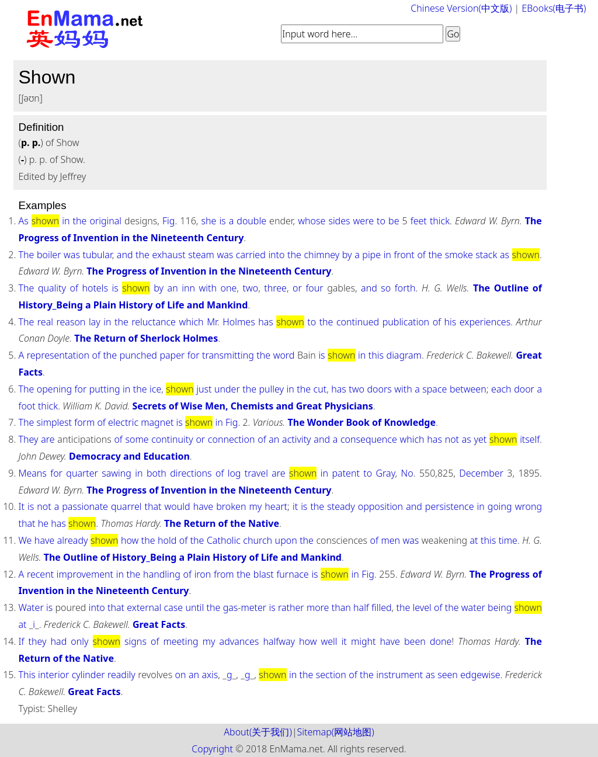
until (194, 607)
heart (276, 506)
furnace (292, 574)
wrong (528, 506)
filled (381, 607)
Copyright (212, 748)
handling (161, 574)
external (144, 607)
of (421, 254)
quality (52, 288)
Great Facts (159, 624)
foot (26, 406)
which (191, 321)
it (295, 506)
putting (104, 389)
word (284, 355)
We (25, 540)
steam (201, 254)
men (390, 540)
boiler (49, 254)
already (72, 540)
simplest (54, 422)
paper (172, 355)
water (473, 607)
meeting (180, 641)
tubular (97, 254)
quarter (82, 473)
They (28, 439)
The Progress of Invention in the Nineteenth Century (208, 271)
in (65, 220)
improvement (85, 574)
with (208, 288)
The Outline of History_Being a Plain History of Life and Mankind (193, 557)
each (501, 389)
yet (480, 439)
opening (54, 389)
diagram (404, 355)
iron (202, 574)
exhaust (169, 254)
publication (406, 321)
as (504, 254)
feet (419, 220)
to (381, 220)
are (47, 439)
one (229, 288)
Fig (168, 220)
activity (296, 439)
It (21, 506)
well (329, 641)
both (156, 473)
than (341, 607)
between (468, 389)
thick (440, 220)
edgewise (480, 674)
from (224, 574)
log (234, 473)
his (450, 321)
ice (155, 389)
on (180, 674)
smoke (459, 254)
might (363, 641)
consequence (368, 439)
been (415, 641)
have (203, 506)
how (129, 540)
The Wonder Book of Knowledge (362, 422)
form (84, 422)
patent (345, 473)
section (331, 674)
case (173, 607)
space (434, 389)
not (452, 439)
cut (320, 389)
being (500, 607)
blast (263, 574)
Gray (385, 473)
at (474, 540)
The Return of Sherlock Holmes (146, 338)
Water (30, 607)
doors (379, 389)
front (404, 254)
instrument (399, 674)
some (136, 439)
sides (339, 220)
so (386, 288)
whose (311, 220)
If (21, 641)
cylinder (88, 674)
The (26, 254)
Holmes (238, 321)
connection (231, 439)
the (80, 220)
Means (32, 473)
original (105, 220)
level (422, 607)
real (45, 321)
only (79, 641)
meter (253, 607)
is (222, 220)
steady (340, 506)
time (508, 540)
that (153, 506)
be (393, 220)
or (297, 288)
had (59, 641)
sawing (116, 473)
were (363, 220)
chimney (322, 254)
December (481, 473)
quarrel (126, 506)
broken (231, 506)
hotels (94, 288)
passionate (85, 506)
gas (230, 607)
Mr (212, 321)
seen (447, 674)
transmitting (228, 355)
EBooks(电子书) (553, 8)
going (500, 506)
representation (58, 355)
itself (530, 439)
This (26, 674)
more (318, 607)
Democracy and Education (129, 456)
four (314, 288)
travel (256, 473)
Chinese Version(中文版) (461, 8)
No (407, 473)
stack (486, 254)
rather (291, 607)
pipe (371, 254)
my (255, 506)
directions (190, 473)
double (251, 220)
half (361, 607)
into (276, 254)
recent (40, 574)
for (193, 355)
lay (94, 321)
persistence (449, 506)
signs (135, 641)
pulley (271, 389)
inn (188, 288)
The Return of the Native (221, 523)
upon (286, 540)
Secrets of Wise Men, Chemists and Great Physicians (252, 406)
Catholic (224, 540)
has (265, 321)
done (440, 641)
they (37, 641)
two (251, 288)
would (177, 506)
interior (53, 674)
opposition (380, 506)
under (227, 389)
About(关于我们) (258, 731)
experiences (485, 321)
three (275, 288)
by (347, 254)
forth (405, 288)
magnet (157, 422)
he (43, 523)
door (524, 389)
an (173, 288)
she (208, 220)
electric (123, 422)
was (72, 254)
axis (209, 674)
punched (138, 355)
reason (71, 321)
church (257, 540)
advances (239, 641)
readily (121, 674)
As (23, 220)
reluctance (153, 321)
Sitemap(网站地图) (335, 731)
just (203, 389)
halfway (279, 641)
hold (167, 540)
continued (357, 321)
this (376, 355)
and (125, 254)
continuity (172, 439)
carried (251, 254)
